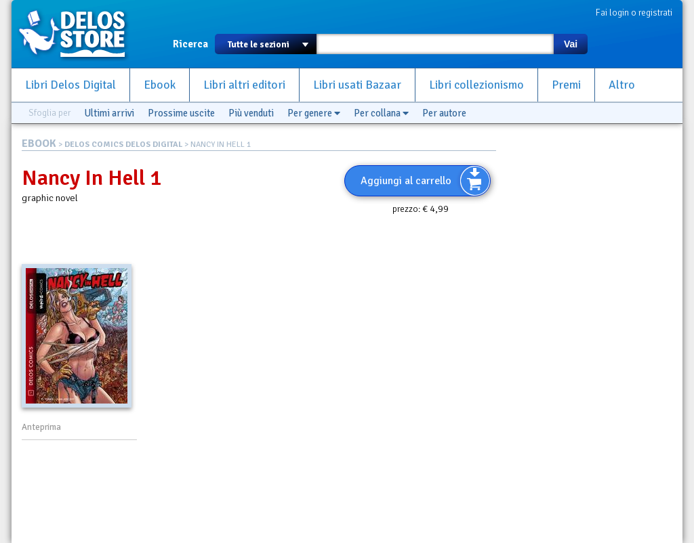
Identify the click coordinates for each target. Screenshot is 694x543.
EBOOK (39, 143)
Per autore (444, 113)
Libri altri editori (244, 85)
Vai (570, 44)
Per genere (313, 113)
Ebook (160, 85)
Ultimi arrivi (109, 113)
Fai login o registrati (634, 12)
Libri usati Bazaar (357, 85)
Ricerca (190, 44)
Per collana (381, 113)
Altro (622, 85)
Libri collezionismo (476, 85)
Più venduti (251, 113)
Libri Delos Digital (70, 85)
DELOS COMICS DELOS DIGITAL (123, 144)
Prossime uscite (181, 113)
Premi (566, 85)
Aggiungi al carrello (406, 181)
